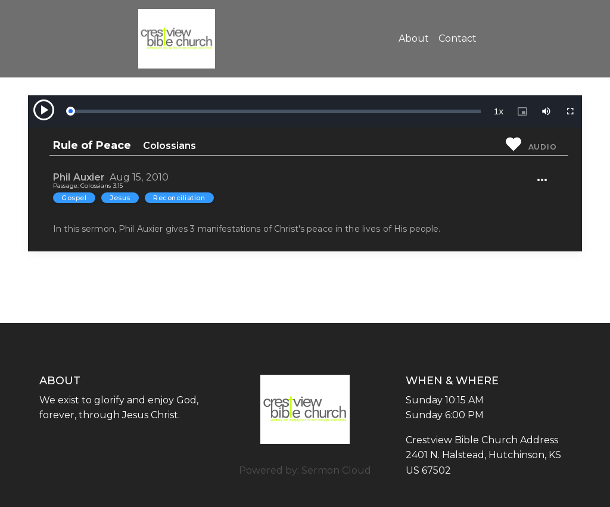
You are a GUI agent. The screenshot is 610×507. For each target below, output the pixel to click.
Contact (457, 38)
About (414, 38)
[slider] (275, 111)
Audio (542, 146)
